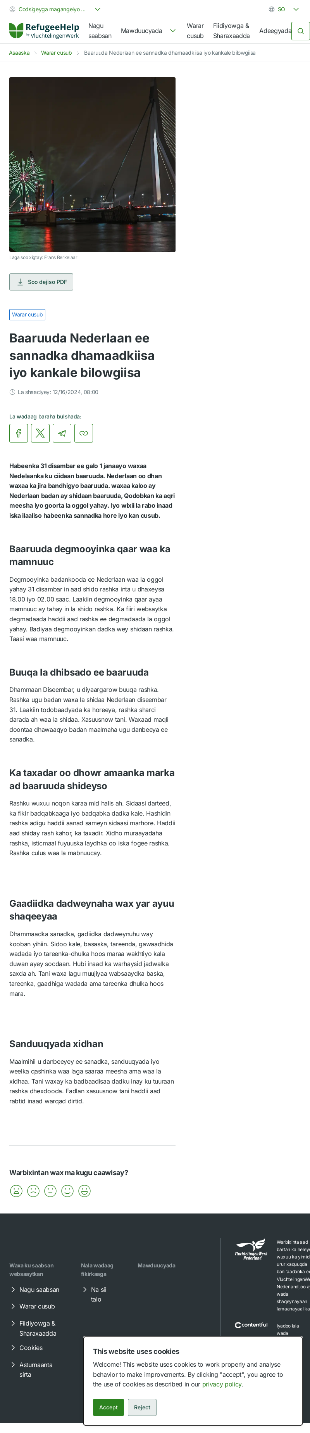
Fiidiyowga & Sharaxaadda (231, 31)
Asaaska (19, 52)
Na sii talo (93, 1294)
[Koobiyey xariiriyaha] (83, 433)
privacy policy (222, 1384)
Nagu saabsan (100, 31)
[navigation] (149, 31)
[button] (16, 1191)
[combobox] (55, 9)
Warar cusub (195, 31)
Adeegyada (275, 31)
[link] (44, 31)
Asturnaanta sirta (30, 1369)
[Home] (44, 31)
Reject (142, 1407)
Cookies (26, 1347)
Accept (108, 1407)
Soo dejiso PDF (41, 282)
